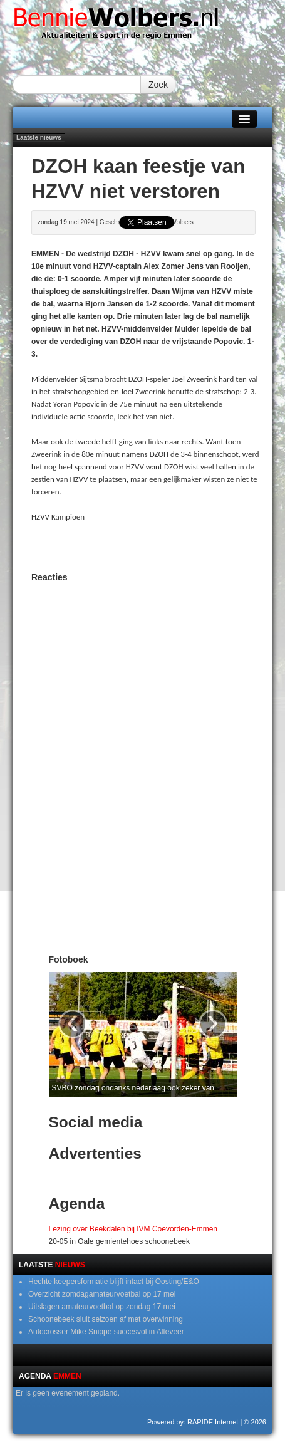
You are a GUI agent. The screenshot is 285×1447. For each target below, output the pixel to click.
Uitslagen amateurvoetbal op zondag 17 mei (101, 1306)
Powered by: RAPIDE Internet (193, 1422)
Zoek (158, 85)
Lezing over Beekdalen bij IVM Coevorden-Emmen (133, 1229)
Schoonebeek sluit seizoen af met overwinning (105, 1319)
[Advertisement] (158, 545)
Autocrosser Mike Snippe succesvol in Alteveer (106, 1331)
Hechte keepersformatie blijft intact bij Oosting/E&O (113, 1281)
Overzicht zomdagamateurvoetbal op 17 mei (101, 1294)
